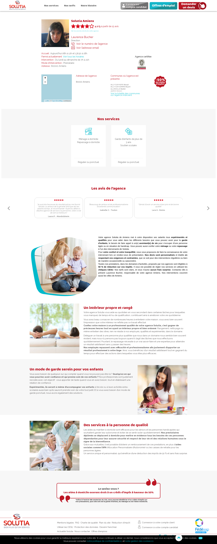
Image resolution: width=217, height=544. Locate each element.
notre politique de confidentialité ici (104, 541)
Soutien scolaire (128, 145)
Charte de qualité (89, 522)
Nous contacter (82, 531)
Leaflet (47, 101)
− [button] (45, 82)
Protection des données (86, 527)
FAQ (77, 522)
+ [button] (45, 78)
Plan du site (104, 522)
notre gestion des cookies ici (139, 541)
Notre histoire (88, 5)
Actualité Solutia (65, 531)
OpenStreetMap (57, 101)
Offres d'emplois (99, 531)
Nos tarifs (69, 5)
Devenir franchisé (108, 527)
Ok (200, 538)
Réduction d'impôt (121, 522)
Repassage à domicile (88, 142)
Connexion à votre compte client (156, 522)
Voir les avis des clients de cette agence (85, 31)
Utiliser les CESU (65, 527)
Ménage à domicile (88, 139)
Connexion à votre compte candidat (157, 527)
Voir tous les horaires (73, 56)
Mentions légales (65, 522)
